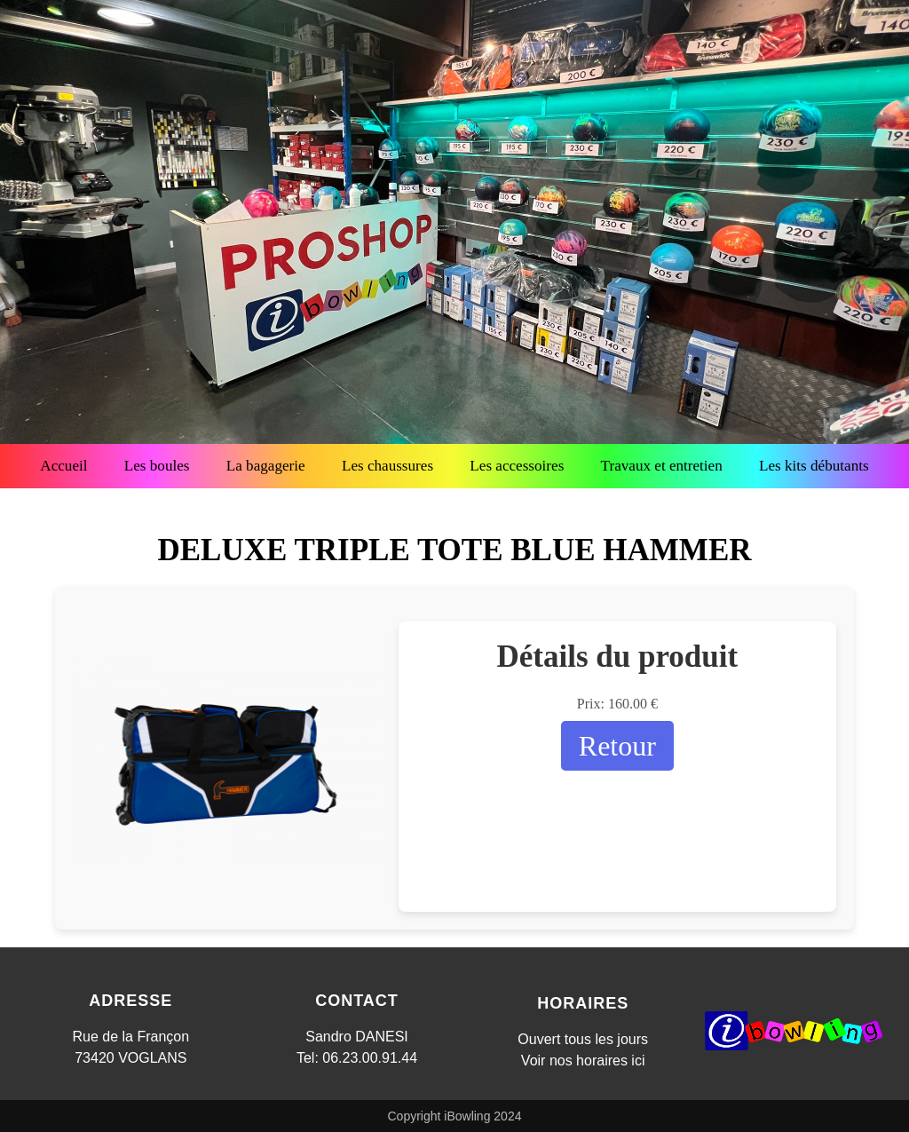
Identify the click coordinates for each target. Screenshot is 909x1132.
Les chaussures (387, 465)
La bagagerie (265, 465)
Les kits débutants (814, 465)
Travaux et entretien (662, 465)
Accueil (63, 465)
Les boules (157, 465)
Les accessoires (517, 465)
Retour (617, 746)
